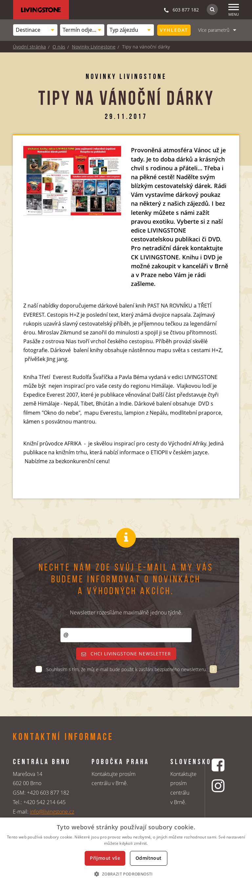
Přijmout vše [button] (105, 858)
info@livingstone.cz (52, 811)
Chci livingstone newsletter (126, 653)
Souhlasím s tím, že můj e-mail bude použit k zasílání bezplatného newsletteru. (127, 669)
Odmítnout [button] (149, 858)
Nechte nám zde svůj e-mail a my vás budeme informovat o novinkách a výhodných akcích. (126, 580)
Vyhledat (174, 30)
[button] (126, 874)
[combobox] (35, 30)
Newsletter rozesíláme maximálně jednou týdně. (126, 612)
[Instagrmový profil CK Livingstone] (219, 785)
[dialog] (126, 851)
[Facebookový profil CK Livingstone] (219, 765)
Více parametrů (213, 30)
